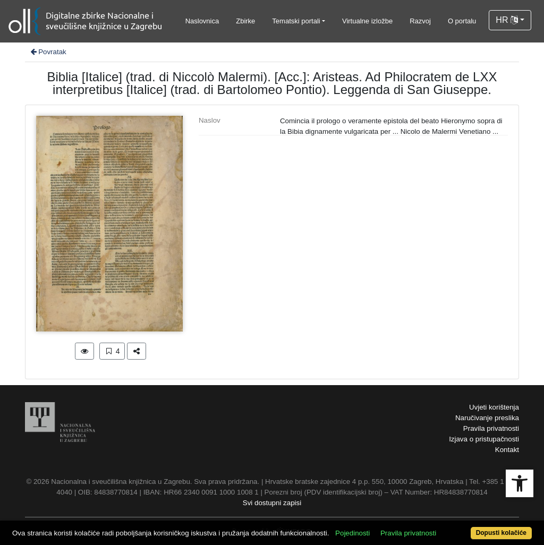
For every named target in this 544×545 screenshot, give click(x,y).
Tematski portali (296, 21)
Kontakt (507, 450)
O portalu (462, 21)
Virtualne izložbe (367, 21)
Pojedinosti (352, 533)
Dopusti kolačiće (501, 533)
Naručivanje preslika (487, 418)
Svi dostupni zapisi (272, 503)
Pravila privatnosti (491, 428)
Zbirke (245, 21)
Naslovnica (202, 21)
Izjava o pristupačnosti (484, 439)
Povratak (47, 52)
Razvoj (420, 21)
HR (507, 19)
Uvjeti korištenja (494, 407)
